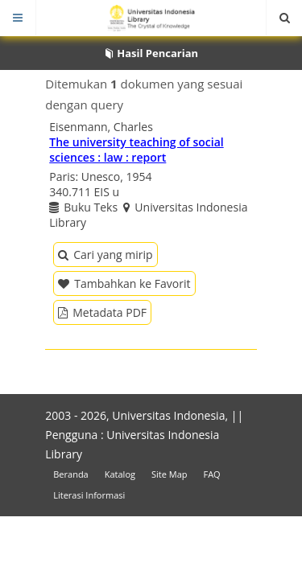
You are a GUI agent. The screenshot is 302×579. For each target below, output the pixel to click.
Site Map (169, 474)
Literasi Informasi (89, 495)
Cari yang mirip (105, 254)
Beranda (70, 474)
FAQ (211, 474)
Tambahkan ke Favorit (124, 283)
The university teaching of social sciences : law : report (136, 149)
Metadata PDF (102, 312)
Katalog (120, 474)
